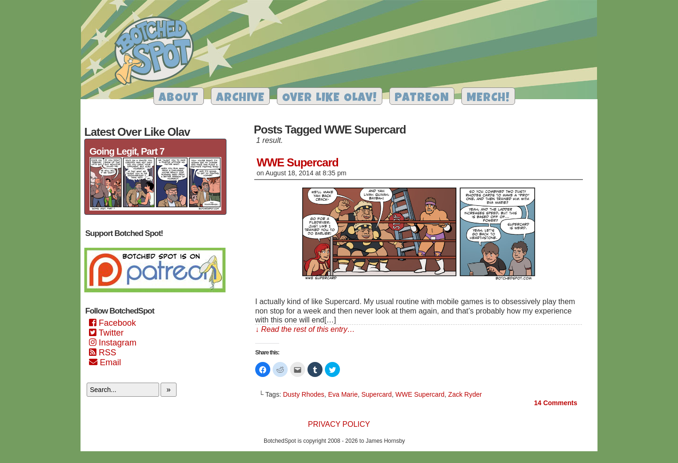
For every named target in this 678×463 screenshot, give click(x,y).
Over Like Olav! (329, 98)
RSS (102, 352)
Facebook (112, 323)
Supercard (376, 394)
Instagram (113, 342)
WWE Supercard (298, 162)
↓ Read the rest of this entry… (305, 329)
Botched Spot (157, 52)
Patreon (422, 98)
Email (105, 362)
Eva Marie (343, 394)
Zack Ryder (465, 394)
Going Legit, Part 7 (126, 151)
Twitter (106, 332)
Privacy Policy (339, 424)
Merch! (488, 98)
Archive (240, 98)
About (179, 98)
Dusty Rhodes (303, 394)
